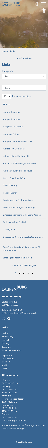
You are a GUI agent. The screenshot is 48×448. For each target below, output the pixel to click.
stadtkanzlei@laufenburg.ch (23, 313)
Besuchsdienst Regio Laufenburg (20, 207)
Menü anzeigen (24, 58)
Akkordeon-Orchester (15, 148)
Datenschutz (8, 358)
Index (4, 368)
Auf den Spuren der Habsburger (20, 170)
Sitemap (6, 361)
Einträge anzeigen (17, 96)
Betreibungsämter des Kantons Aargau (23, 214)
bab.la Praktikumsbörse (15, 178)
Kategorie (7, 71)
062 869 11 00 (16, 310)
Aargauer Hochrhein (14, 126)
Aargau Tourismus (13, 112)
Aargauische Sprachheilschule (18, 141)
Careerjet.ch (10, 229)
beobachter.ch (11, 192)
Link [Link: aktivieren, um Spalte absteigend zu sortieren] (5, 104)
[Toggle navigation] (43, 3)
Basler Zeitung (11, 185)
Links (4, 364)
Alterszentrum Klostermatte (18, 156)
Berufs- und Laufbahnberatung (19, 200)
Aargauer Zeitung (13, 134)
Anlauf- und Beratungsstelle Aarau (21, 163)
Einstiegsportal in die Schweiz (19, 257)
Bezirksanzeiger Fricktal (15, 222)
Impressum (7, 355)
